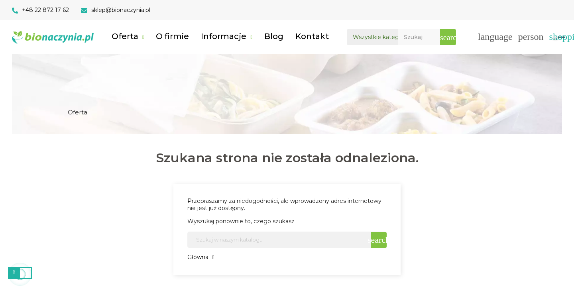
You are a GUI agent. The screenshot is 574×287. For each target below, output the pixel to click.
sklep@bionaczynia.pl (120, 10)
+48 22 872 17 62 (45, 10)
